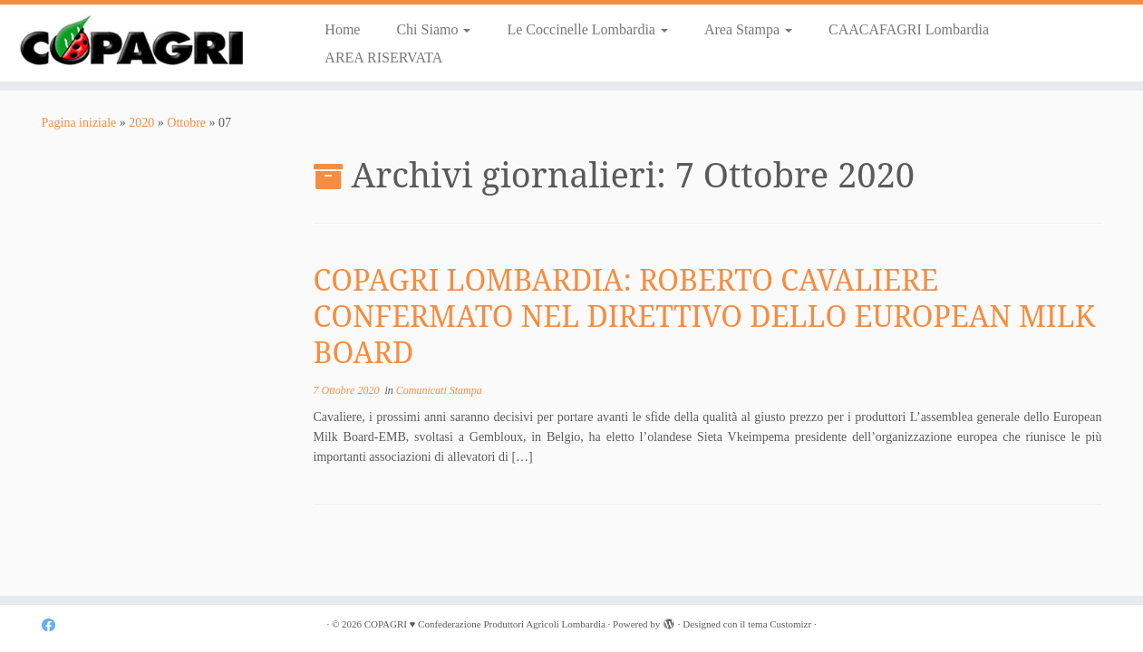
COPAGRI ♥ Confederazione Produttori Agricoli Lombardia (484, 623)
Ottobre (186, 122)
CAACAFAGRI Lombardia (908, 29)
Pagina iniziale (79, 122)
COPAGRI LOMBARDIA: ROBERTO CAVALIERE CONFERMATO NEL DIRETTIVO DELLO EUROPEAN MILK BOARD (705, 315)
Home (342, 29)
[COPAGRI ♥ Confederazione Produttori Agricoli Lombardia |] (132, 42)
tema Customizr (779, 623)
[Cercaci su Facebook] (54, 625)
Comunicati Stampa (439, 390)
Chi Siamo (433, 29)
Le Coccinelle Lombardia (587, 29)
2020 (141, 122)
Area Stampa (748, 29)
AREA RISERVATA (383, 57)
